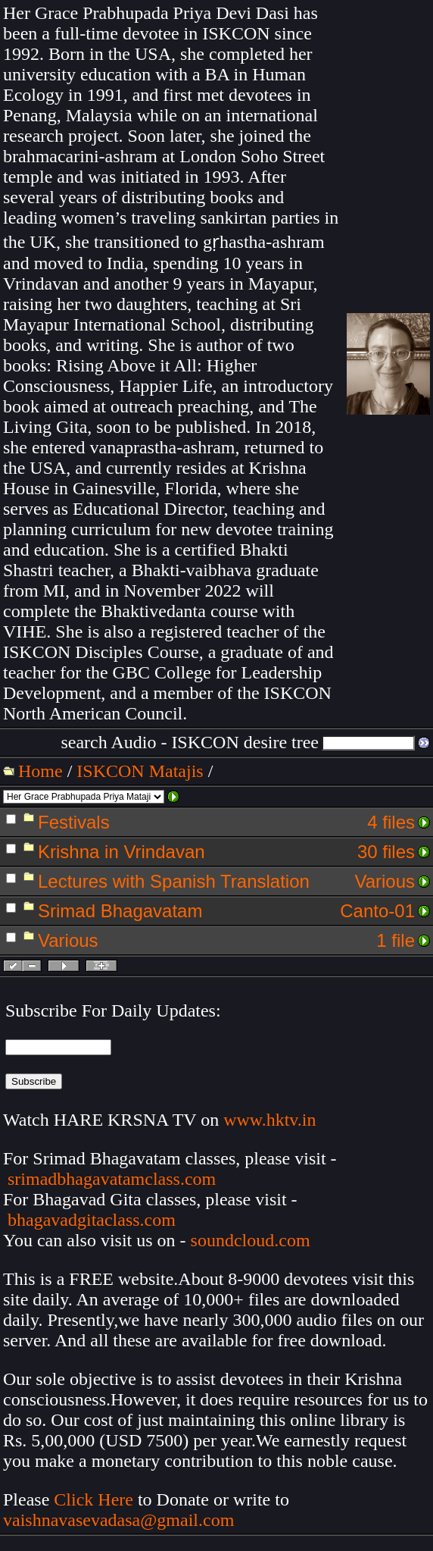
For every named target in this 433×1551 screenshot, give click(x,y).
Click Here (93, 1499)
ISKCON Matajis (139, 771)
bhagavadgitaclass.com (92, 1220)
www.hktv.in (269, 1120)
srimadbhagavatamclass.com (112, 1179)
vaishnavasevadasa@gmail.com (120, 1520)
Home (40, 771)
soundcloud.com (250, 1240)
